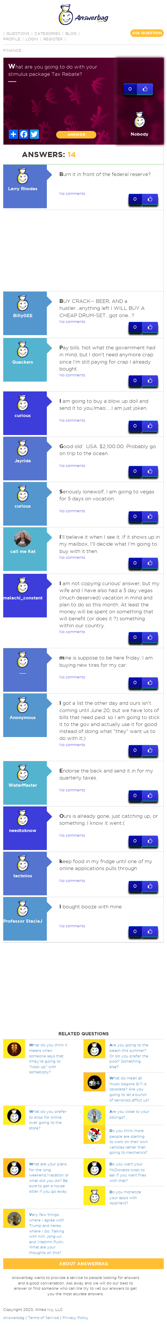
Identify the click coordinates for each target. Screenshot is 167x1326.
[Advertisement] (82, 250)
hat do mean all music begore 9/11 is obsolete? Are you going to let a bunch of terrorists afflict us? (129, 1089)
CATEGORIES (47, 33)
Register (53, 39)
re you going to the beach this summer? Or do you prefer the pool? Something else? (128, 1056)
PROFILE (11, 39)
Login (32, 39)
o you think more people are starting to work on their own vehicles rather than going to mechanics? (128, 1142)
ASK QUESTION (147, 33)
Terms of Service (43, 1318)
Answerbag (13, 1318)
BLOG (71, 33)
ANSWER (76, 134)
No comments (72, 193)
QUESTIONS (17, 33)
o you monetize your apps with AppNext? (125, 1197)
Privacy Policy (75, 1318)
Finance (12, 50)
